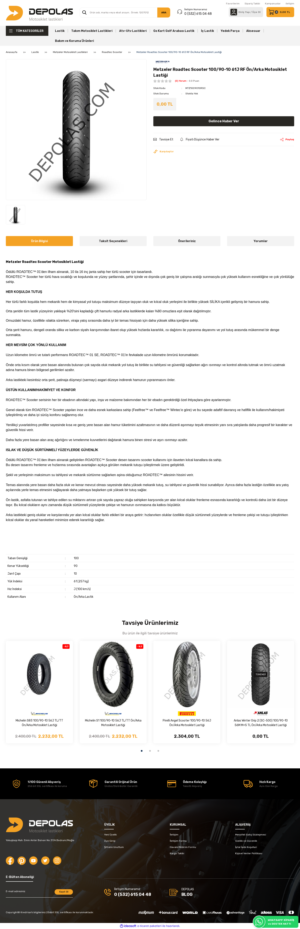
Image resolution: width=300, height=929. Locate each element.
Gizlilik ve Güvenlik (246, 840)
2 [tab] (150, 751)
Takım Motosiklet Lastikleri (91, 31)
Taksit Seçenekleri (113, 241)
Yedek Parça (230, 31)
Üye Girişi (109, 840)
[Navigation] (27, 31)
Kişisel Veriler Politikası (248, 853)
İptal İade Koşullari (246, 847)
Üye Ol (256, 12)
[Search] (125, 13)
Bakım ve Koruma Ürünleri (74, 41)
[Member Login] (233, 12)
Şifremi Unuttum (114, 847)
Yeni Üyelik (110, 834)
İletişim (174, 834)
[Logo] (39, 13)
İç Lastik (207, 31)
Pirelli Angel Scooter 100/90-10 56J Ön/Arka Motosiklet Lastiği (187, 723)
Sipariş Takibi (252, 3)
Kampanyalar (273, 3)
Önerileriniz (187, 241)
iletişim (290, 3)
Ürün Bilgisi (39, 241)
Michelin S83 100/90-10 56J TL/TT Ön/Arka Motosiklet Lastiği (39, 723)
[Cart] (280, 12)
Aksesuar (253, 31)
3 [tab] (158, 751)
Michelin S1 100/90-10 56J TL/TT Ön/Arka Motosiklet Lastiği (113, 723)
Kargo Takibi (177, 853)
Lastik (60, 31)
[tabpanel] (39, 692)
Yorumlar (261, 241)
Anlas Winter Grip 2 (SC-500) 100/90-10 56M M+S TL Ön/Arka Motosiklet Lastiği (261, 723)
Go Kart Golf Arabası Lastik (173, 31)
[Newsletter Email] (39, 893)
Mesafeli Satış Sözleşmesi (250, 834)
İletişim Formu (178, 840)
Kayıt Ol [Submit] (63, 891)
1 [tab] (141, 751)
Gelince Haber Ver (224, 121)
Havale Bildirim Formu (183, 847)
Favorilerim (233, 3)
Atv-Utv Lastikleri (133, 31)
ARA (163, 12)
